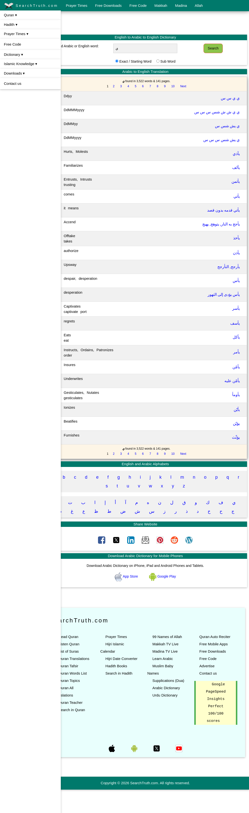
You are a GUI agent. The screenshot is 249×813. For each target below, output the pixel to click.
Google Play (172, 585)
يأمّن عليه (232, 381)
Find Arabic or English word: (93, 46)
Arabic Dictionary (175, 711)
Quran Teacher (90, 726)
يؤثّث (236, 437)
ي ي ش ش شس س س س (217, 112)
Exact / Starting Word (145, 61)
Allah (199, 5)
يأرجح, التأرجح (228, 267)
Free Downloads (108, 5)
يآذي (236, 154)
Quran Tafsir (87, 682)
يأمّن (236, 367)
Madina (181, 5)
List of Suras (88, 660)
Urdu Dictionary (174, 718)
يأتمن (235, 181)
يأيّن (237, 409)
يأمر (236, 352)
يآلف (236, 167)
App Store (136, 585)
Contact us (12, 83)
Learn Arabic (172, 675)
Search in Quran (91, 733)
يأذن (236, 253)
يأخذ (236, 238)
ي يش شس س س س (221, 140)
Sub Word (177, 61)
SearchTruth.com (31, 6)
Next (193, 86)
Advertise (211, 689)
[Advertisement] (155, 23)
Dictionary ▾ (13, 54)
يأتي (236, 196)
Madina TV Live (174, 667)
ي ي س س (230, 98)
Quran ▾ (10, 15)
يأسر (236, 308)
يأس (236, 281)
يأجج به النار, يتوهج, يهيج (221, 224)
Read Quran (88, 645)
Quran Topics (88, 704)
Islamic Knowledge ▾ (20, 64)
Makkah (160, 5)
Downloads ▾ (14, 73)
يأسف (235, 323)
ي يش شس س (227, 126)
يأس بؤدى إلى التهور (224, 294)
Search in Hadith (133, 689)
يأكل (236, 337)
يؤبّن (236, 423)
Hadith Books (130, 682)
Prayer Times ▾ (16, 34)
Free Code (138, 5)
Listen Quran (88, 653)
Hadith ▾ (11, 24)
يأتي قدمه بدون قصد (223, 210)
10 (182, 86)
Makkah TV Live (175, 660)
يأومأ (236, 395)
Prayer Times (76, 5)
